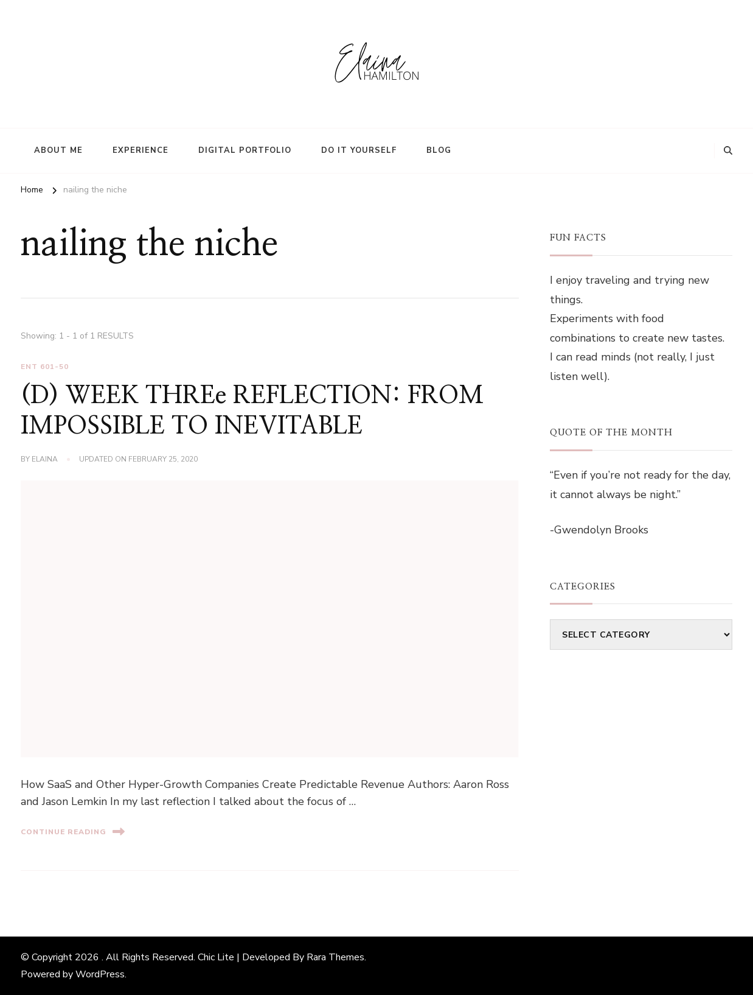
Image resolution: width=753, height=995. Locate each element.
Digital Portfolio (244, 150)
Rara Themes (335, 957)
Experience (140, 150)
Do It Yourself (359, 150)
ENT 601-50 (45, 366)
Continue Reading (73, 831)
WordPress (100, 974)
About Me (58, 150)
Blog (438, 150)
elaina (45, 459)
